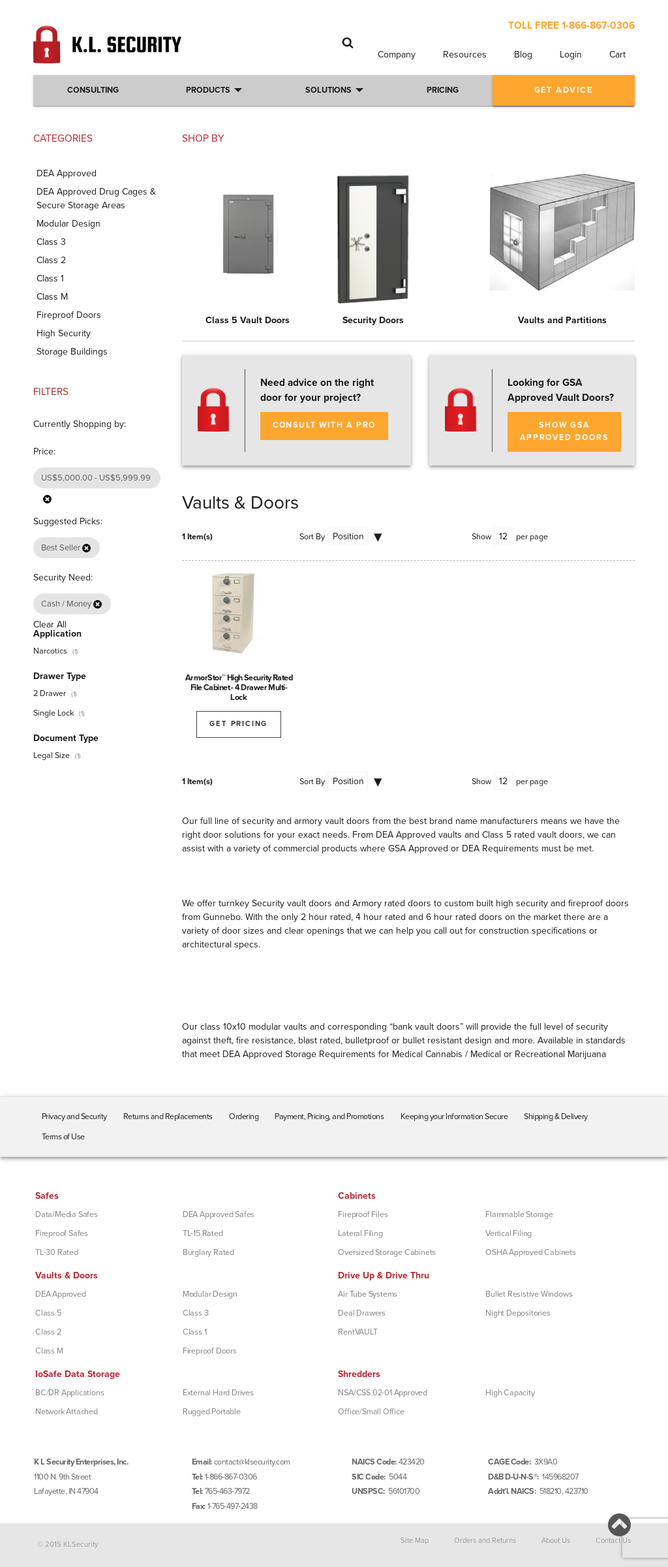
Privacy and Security (74, 1116)
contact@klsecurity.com (252, 1462)
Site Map (415, 1540)
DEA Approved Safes (218, 1214)
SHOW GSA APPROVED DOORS (564, 431)
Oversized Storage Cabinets (387, 1252)
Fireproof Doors (210, 1351)
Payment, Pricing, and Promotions (329, 1116)
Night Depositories (517, 1313)
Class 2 (48, 1332)
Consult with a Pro (324, 425)
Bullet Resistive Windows (528, 1294)
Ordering (243, 1116)
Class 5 (48, 1313)
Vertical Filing (508, 1233)
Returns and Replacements (168, 1116)
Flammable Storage (519, 1214)
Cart (617, 54)
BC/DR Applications (69, 1392)
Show (481, 536)
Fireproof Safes (61, 1233)
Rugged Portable (212, 1411)
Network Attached (66, 1411)
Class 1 (195, 1332)
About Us (555, 1540)
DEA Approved (60, 1294)
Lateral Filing (360, 1233)
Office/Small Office (371, 1411)
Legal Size (51, 755)
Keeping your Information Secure (454, 1116)
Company (397, 54)
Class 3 (196, 1313)
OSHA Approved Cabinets (530, 1252)
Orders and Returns (485, 1540)
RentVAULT (357, 1332)
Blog (523, 54)
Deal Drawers (362, 1313)
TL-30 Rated (56, 1252)
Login (571, 54)
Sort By (312, 536)
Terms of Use (63, 1137)
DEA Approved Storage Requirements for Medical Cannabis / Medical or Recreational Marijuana (414, 1054)
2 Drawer (49, 693)
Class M (49, 1351)
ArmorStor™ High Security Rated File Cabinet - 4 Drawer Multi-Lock (239, 688)
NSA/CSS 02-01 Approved (382, 1392)
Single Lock (53, 713)
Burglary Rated (208, 1252)
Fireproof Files (362, 1214)
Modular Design (210, 1294)
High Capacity (509, 1392)
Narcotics (50, 651)
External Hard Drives (218, 1392)
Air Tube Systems (367, 1294)
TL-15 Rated (203, 1233)
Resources (465, 54)
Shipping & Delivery (556, 1116)
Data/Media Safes (66, 1214)
